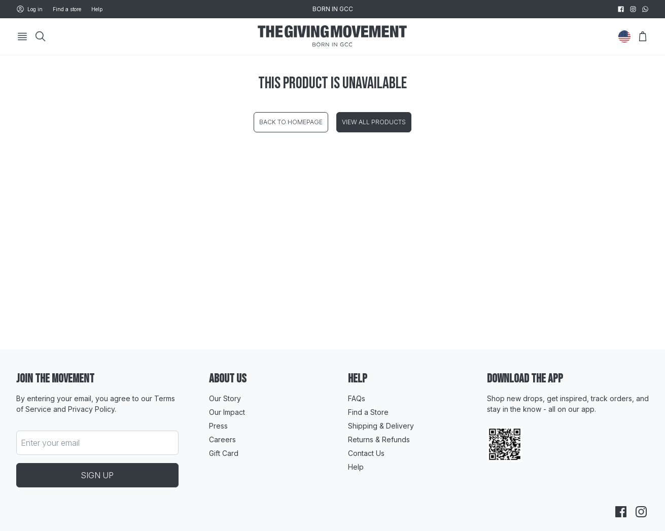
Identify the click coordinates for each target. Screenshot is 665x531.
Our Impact (227, 412)
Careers (222, 439)
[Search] (40, 36)
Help (96, 9)
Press (218, 425)
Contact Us (366, 453)
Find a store (67, 9)
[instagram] (633, 9)
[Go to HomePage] (332, 36)
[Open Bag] (643, 36)
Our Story (225, 398)
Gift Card (223, 453)
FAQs (356, 398)
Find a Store (368, 412)
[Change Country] (624, 36)
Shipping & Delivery (381, 425)
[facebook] (621, 9)
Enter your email (50, 443)
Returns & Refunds (379, 439)
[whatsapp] (645, 9)
